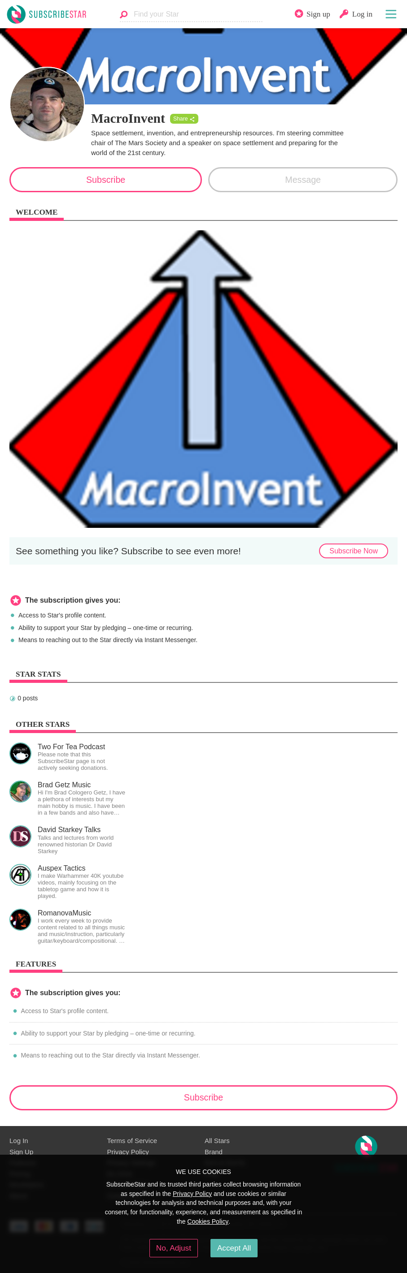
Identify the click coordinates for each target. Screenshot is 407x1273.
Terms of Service (132, 1140)
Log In (18, 1140)
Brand (214, 1152)
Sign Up (21, 1152)
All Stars (217, 1140)
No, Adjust (173, 1247)
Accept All (234, 1247)
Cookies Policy (207, 1221)
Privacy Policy (128, 1152)
